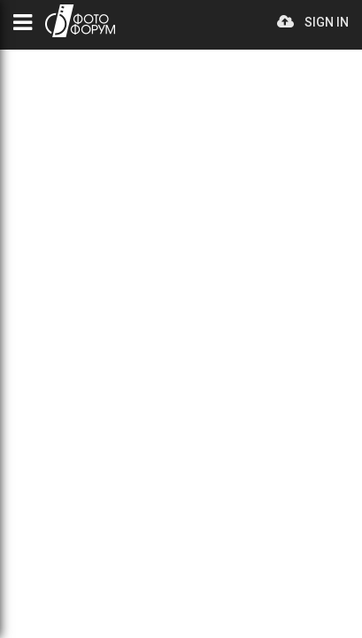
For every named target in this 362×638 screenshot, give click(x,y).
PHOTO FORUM (80, 20)
